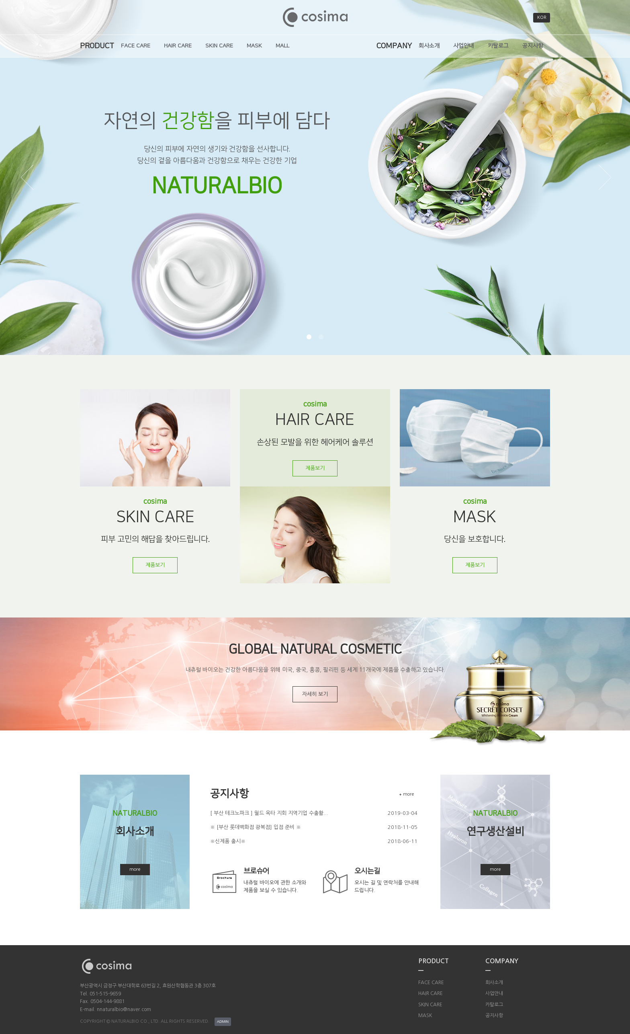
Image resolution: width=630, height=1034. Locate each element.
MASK (254, 46)
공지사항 (532, 46)
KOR (541, 17)
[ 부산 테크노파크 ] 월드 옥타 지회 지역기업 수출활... (269, 813)
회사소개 (429, 46)
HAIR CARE (178, 46)
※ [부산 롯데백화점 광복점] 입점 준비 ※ (255, 827)
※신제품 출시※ (227, 841)
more (135, 869)
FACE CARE (135, 46)
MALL (282, 46)
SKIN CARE (219, 46)
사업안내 (463, 46)
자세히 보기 (315, 694)
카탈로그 (498, 46)
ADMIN (223, 1022)
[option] (315, 177)
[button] (309, 337)
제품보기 (155, 565)
